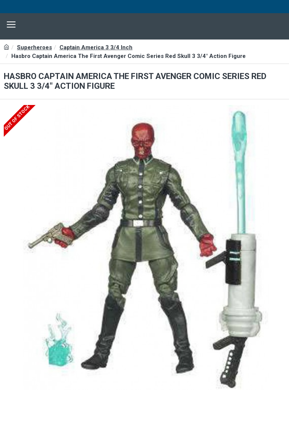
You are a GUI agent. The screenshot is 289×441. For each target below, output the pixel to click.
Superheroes (34, 47)
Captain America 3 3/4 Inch (95, 47)
